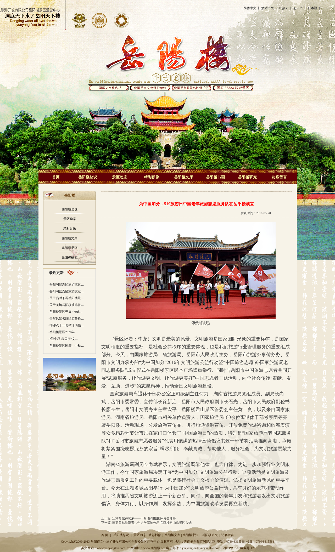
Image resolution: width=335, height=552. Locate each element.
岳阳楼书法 (190, 535)
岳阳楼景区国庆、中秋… (66, 346)
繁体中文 (267, 8)
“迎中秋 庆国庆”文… (63, 339)
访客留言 (279, 177)
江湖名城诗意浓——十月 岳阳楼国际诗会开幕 (144, 518)
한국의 (298, 8)
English (283, 8)
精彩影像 (151, 177)
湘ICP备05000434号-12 (238, 548)
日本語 (312, 8)
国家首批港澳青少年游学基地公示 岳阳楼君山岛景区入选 (152, 523)
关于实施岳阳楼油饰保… (66, 305)
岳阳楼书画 (215, 177)
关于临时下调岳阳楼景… (66, 298)
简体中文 (250, 8)
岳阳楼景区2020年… (63, 332)
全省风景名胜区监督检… (66, 318)
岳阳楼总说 (87, 177)
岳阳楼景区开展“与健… (65, 312)
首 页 (104, 535)
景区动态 (119, 177)
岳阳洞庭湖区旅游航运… (66, 284)
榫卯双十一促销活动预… (66, 325)
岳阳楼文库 (183, 177)
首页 (56, 177)
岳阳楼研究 (247, 177)
